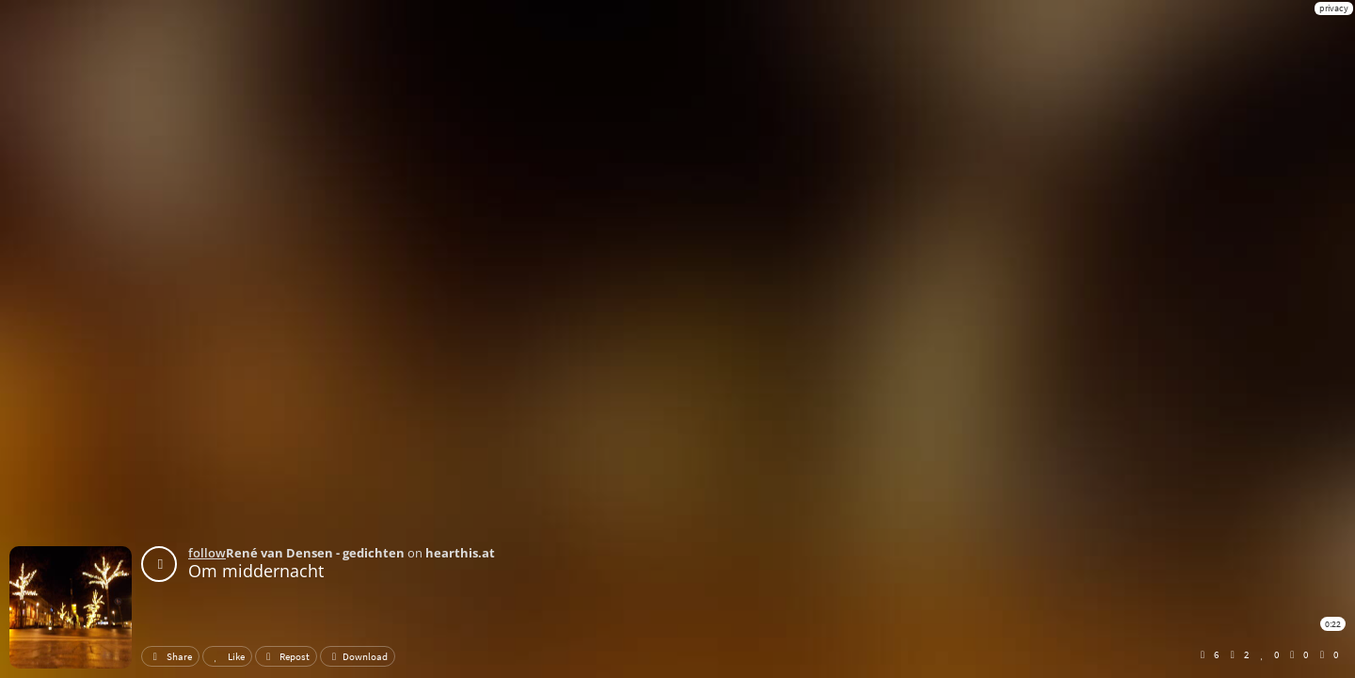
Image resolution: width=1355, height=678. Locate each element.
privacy (1333, 8)
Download (357, 656)
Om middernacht (256, 570)
